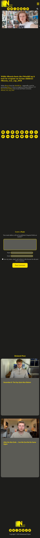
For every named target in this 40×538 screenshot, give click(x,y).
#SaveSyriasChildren (7, 88)
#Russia (7, 85)
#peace (9, 87)
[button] (38, 4)
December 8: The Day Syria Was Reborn (17, 384)
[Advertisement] (20, 49)
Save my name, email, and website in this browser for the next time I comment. (21, 262)
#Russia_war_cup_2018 (7, 90)
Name (8, 255)
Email (8, 258)
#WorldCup (18, 85)
